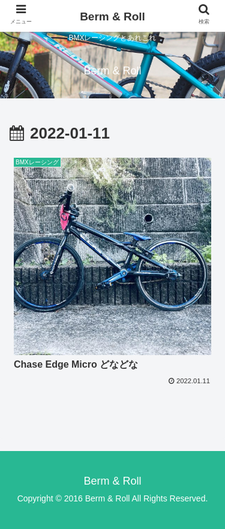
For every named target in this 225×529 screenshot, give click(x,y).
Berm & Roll (112, 16)
